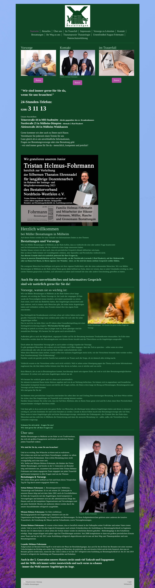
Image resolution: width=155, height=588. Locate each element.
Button (38, 80)
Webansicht (128, 584)
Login (130, 582)
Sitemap (39, 582)
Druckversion (29, 582)
